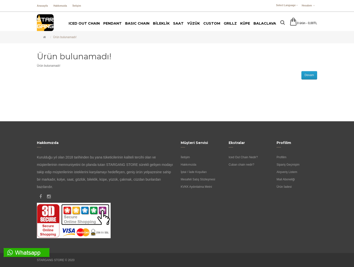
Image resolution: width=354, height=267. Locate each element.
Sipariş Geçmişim (288, 164)
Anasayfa (42, 5)
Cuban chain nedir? (241, 164)
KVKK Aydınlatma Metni (196, 186)
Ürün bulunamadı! (64, 37)
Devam (309, 75)
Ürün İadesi (284, 186)
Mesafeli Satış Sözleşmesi (198, 179)
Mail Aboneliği (286, 179)
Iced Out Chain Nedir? (243, 157)
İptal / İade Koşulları (194, 172)
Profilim (281, 157)
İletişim (77, 5)
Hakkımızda (60, 5)
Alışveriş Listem (287, 172)
